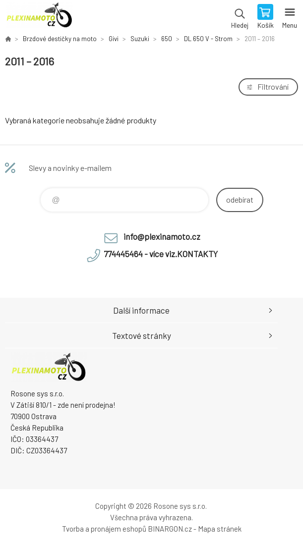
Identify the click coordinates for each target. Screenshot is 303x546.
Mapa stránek (220, 528)
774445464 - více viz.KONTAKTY (161, 254)
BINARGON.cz (170, 528)
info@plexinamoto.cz (161, 236)
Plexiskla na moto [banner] (39, 17)
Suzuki (139, 39)
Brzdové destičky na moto (60, 39)
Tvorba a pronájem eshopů (104, 528)
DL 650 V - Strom (208, 39)
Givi (114, 39)
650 (166, 39)
